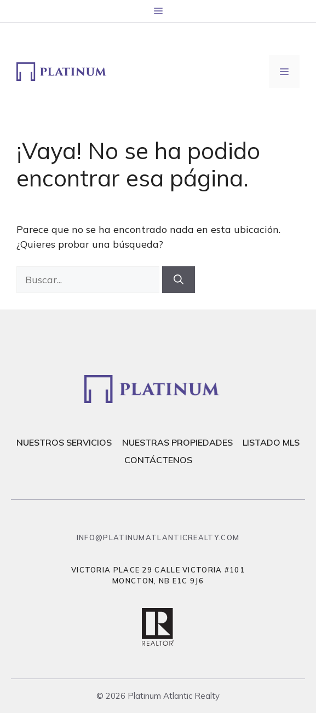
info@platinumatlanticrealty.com (158, 537)
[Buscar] (178, 279)
